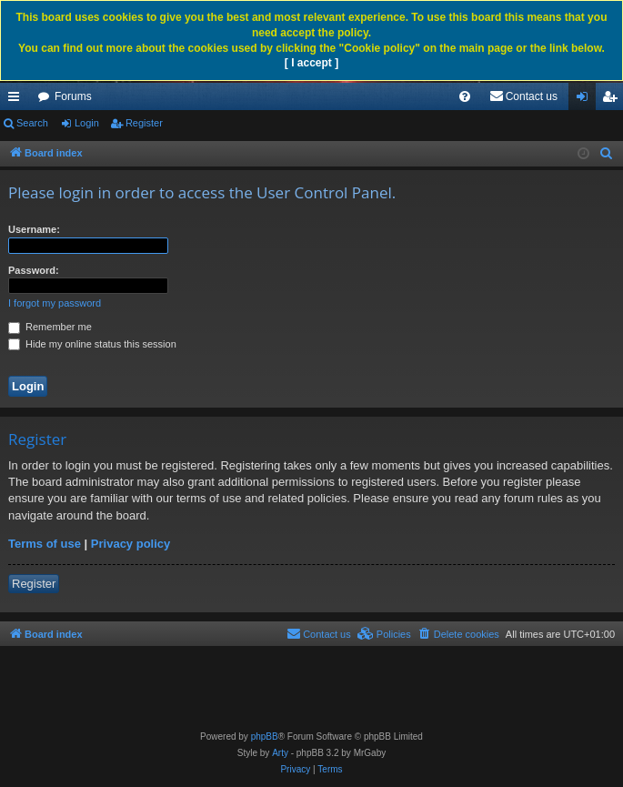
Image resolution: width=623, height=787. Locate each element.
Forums (73, 96)
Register (144, 122)
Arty (280, 753)
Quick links (17, 100)
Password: (33, 270)
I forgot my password (54, 303)
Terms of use (44, 543)
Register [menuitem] (613, 100)
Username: (34, 229)
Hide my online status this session (92, 343)
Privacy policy (130, 543)
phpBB (264, 737)
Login (87, 122)
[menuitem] (464, 96)
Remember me (50, 326)
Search (32, 122)
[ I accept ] (311, 62)
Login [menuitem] (586, 100)
